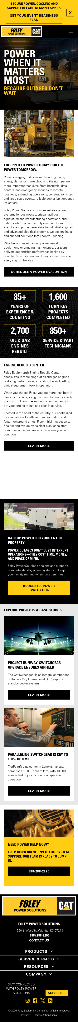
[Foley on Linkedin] (50, 1001)
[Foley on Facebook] (35, 1001)
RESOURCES (36, 966)
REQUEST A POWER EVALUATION (39, 588)
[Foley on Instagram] (28, 1001)
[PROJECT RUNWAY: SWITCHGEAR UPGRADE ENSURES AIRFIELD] (39, 635)
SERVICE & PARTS (36, 959)
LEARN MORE (39, 446)
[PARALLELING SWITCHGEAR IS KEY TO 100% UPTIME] (39, 727)
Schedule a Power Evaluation (39, 272)
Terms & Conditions (46, 1015)
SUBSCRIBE (57, 993)
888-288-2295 (39, 871)
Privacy (25, 1015)
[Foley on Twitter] (42, 1001)
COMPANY (36, 974)
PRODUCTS (36, 951)
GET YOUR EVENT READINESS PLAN (34, 18)
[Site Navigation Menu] (71, 31)
